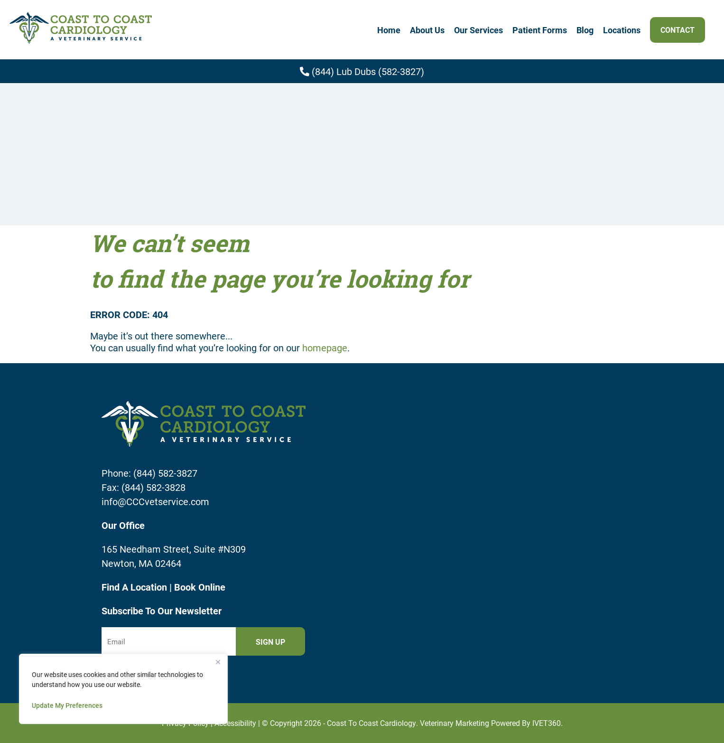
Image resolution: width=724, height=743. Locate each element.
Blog (585, 30)
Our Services (478, 30)
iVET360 (546, 723)
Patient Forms (539, 30)
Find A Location (135, 587)
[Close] (217, 662)
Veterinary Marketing (454, 723)
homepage (324, 347)
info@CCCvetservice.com (155, 501)
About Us (427, 30)
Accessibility (235, 723)
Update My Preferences (67, 705)
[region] (123, 689)
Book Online (199, 587)
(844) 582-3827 (165, 473)
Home (388, 30)
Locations (621, 30)
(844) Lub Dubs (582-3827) (362, 71)
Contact (677, 30)
